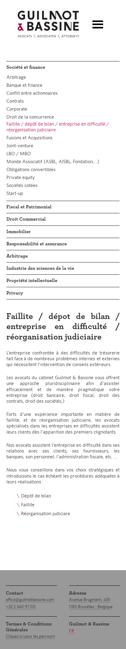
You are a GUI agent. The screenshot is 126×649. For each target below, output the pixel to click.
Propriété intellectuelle (31, 280)
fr (71, 631)
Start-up (14, 193)
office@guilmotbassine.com (30, 599)
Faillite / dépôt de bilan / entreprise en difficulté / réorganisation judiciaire (57, 127)
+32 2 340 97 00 (21, 606)
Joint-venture (19, 145)
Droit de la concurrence (30, 117)
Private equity (20, 177)
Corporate (16, 109)
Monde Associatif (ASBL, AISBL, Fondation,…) (52, 161)
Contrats (15, 101)
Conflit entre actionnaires (32, 93)
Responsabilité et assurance (36, 243)
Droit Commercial (26, 219)
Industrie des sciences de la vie (40, 268)
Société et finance (25, 67)
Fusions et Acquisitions (29, 138)
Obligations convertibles (31, 169)
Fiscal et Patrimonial (29, 206)
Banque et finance (24, 85)
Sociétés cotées (22, 185)
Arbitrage (16, 77)
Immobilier (18, 231)
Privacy (14, 293)
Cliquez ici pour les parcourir (30, 636)
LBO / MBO (18, 153)
